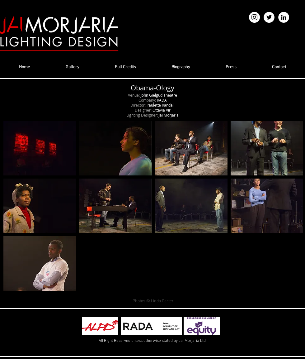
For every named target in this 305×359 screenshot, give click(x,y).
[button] (39, 148)
